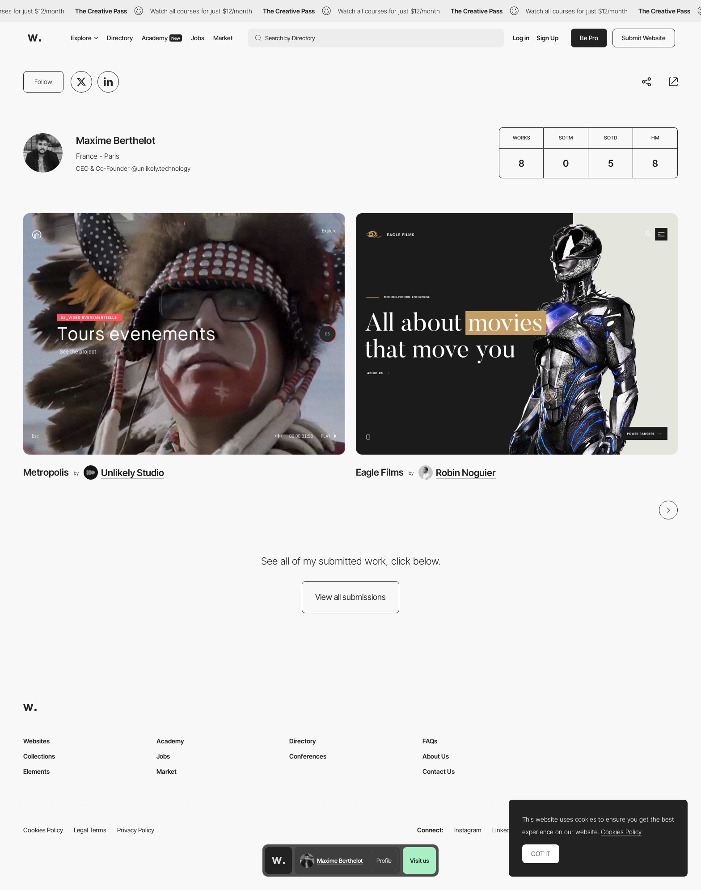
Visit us (419, 860)
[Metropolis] (184, 334)
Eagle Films (380, 472)
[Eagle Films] (517, 334)
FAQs (429, 741)
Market (223, 38)
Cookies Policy (43, 830)
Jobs (197, 38)
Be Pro (589, 38)
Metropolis (46, 472)
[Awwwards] (34, 38)
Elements (36, 771)
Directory (120, 38)
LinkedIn (503, 830)
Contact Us (438, 771)
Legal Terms (90, 830)
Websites (36, 741)
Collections (39, 756)
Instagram (467, 830)
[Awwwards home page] (278, 860)
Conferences (307, 756)
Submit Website (644, 38)
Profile (384, 860)
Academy (162, 38)
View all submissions (350, 597)
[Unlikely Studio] (124, 472)
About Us (435, 756)
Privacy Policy (135, 830)
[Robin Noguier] (457, 472)
